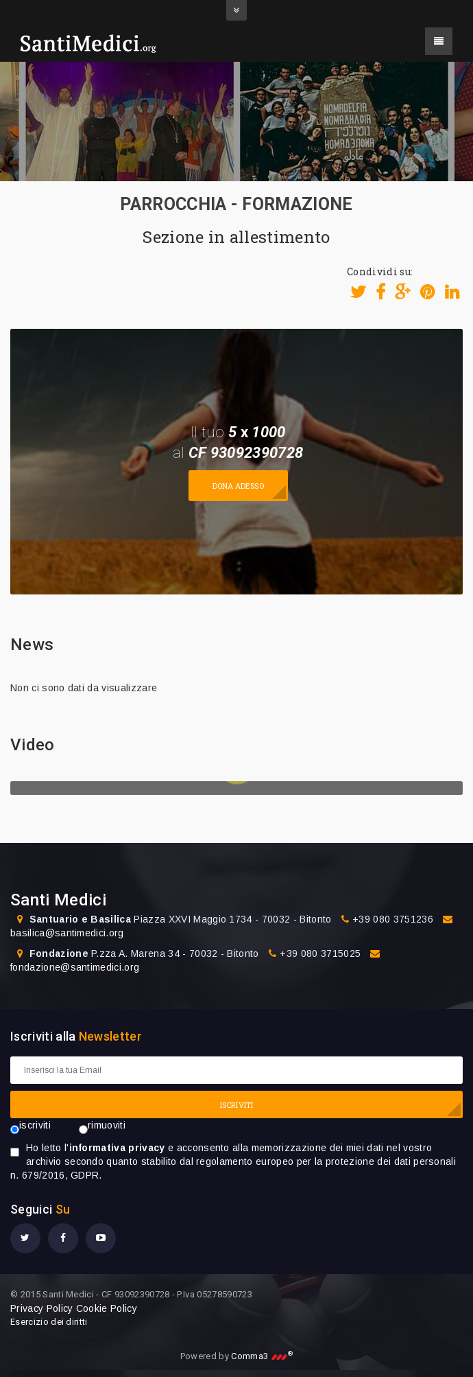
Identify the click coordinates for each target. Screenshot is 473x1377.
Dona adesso (238, 486)
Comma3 (262, 1356)
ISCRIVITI (236, 1105)
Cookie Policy (106, 1308)
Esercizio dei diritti (49, 1322)
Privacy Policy (41, 1308)
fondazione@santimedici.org (74, 967)
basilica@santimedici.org (67, 932)
